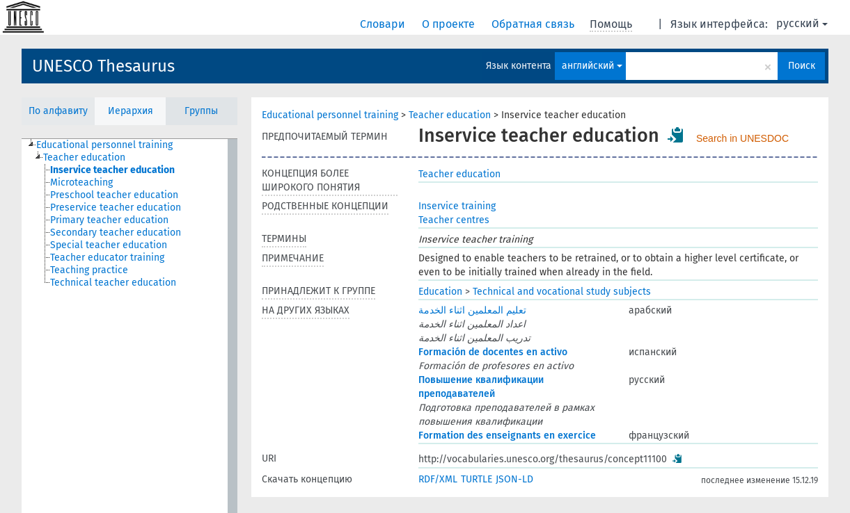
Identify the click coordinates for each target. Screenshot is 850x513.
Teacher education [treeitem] (84, 157)
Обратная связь (534, 24)
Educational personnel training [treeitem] (104, 145)
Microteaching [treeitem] (81, 182)
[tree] (129, 326)
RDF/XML (437, 479)
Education (440, 292)
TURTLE (476, 479)
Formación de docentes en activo (492, 352)
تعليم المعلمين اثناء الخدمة (472, 310)
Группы (201, 111)
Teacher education (450, 115)
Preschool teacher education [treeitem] (114, 195)
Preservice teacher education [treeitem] (115, 207)
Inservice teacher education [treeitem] (112, 170)
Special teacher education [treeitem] (108, 245)
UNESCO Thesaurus (103, 66)
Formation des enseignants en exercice (507, 435)
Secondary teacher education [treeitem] (115, 232)
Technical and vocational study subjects (562, 292)
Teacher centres (453, 220)
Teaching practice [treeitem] (89, 270)
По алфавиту (58, 111)
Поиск (801, 66)
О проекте (450, 24)
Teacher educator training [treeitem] (107, 257)
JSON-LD (514, 479)
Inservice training (457, 206)
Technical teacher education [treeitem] (113, 282)
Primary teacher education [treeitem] (109, 220)
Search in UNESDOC (742, 138)
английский (592, 66)
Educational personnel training (330, 115)
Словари (384, 24)
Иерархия (130, 111)
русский (802, 23)
